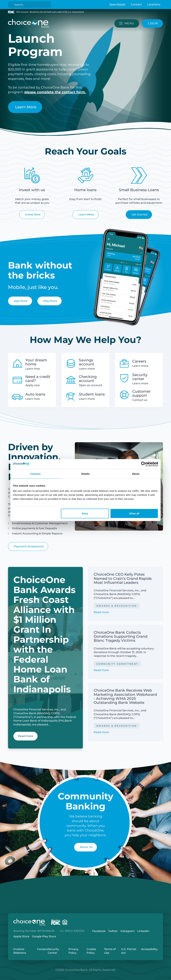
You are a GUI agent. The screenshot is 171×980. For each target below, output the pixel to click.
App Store (21, 300)
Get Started (139, 214)
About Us (86, 847)
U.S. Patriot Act (128, 951)
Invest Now (32, 214)
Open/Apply (117, 4)
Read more (101, 612)
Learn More (25, 107)
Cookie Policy (91, 951)
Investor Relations (19, 951)
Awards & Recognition (116, 605)
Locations (153, 4)
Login (2, 977)
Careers (42, 949)
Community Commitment (117, 663)
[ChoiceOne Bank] (28, 23)
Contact (136, 4)
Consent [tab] (35, 473)
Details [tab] (85, 473)
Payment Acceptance (29, 546)
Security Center (53, 951)
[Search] (30, 4)
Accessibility (149, 949)
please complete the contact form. (55, 92)
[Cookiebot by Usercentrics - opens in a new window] (143, 463)
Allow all (134, 513)
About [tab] (135, 473)
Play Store (50, 300)
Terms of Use (110, 951)
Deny (85, 513)
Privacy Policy (73, 951)
